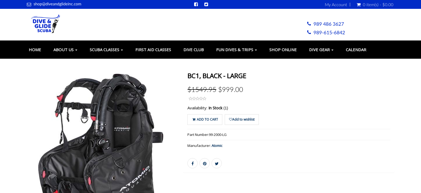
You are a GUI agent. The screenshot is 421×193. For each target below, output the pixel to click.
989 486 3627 (329, 24)
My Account (336, 4)
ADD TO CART (205, 119)
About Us (65, 49)
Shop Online (283, 49)
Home (35, 49)
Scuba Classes (106, 49)
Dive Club (193, 49)
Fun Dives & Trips (236, 49)
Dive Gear (321, 49)
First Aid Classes (153, 49)
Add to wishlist (242, 119)
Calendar (356, 49)
